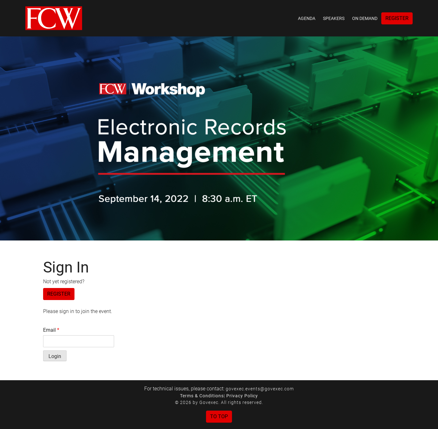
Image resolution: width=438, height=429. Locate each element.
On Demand (364, 18)
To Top (219, 416)
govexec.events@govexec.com (260, 388)
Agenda (306, 18)
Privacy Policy (242, 395)
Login (54, 356)
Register (397, 18)
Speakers (334, 18)
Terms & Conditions (202, 395)
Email (51, 330)
